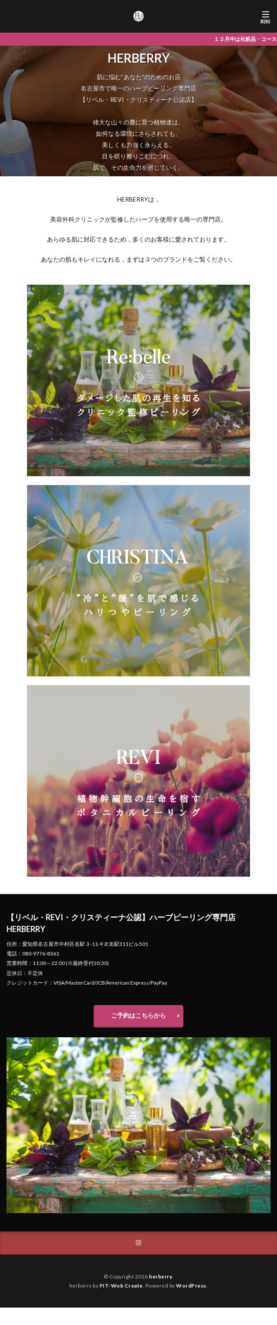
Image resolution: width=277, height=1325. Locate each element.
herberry (160, 1276)
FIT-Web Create (121, 1285)
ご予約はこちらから (138, 1015)
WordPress (191, 1285)
